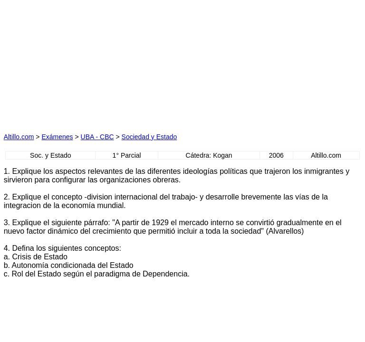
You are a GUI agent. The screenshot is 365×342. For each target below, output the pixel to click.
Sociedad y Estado (149, 137)
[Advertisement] (93, 63)
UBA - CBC (97, 137)
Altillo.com (19, 137)
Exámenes (57, 137)
